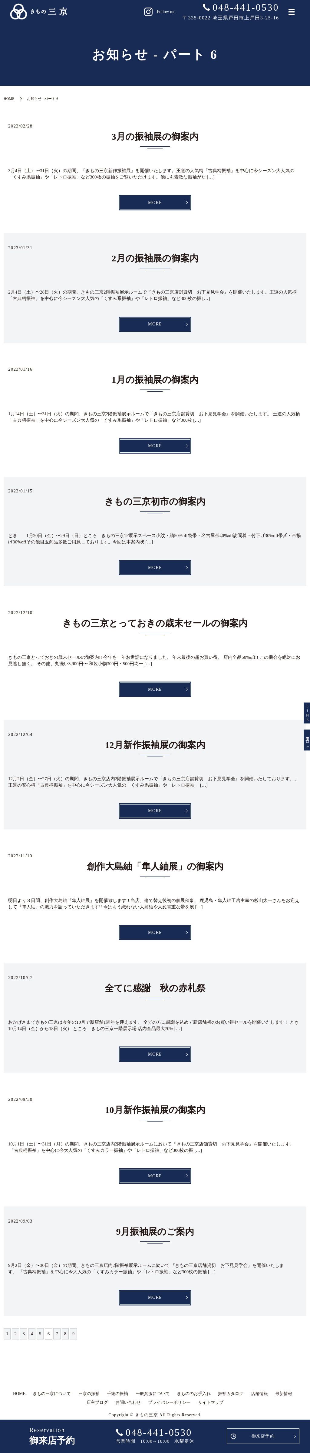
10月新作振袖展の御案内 (155, 1115)
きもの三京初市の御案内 (155, 504)
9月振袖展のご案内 (155, 1238)
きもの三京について (52, 1400)
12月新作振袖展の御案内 (155, 748)
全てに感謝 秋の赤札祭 (155, 993)
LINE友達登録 (301, 693)
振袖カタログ (230, 1400)
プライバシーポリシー (169, 1409)
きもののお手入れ (194, 1400)
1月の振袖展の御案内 (155, 381)
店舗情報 (259, 1400)
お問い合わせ (128, 1409)
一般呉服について (153, 1400)
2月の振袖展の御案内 (155, 259)
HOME (9, 99)
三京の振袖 (89, 1400)
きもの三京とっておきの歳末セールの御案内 (155, 626)
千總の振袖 (117, 1400)
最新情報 (283, 1400)
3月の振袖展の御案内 (155, 136)
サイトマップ (210, 1409)
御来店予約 (263, 1436)
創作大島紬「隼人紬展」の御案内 (155, 871)
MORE (155, 202)
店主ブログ (301, 760)
